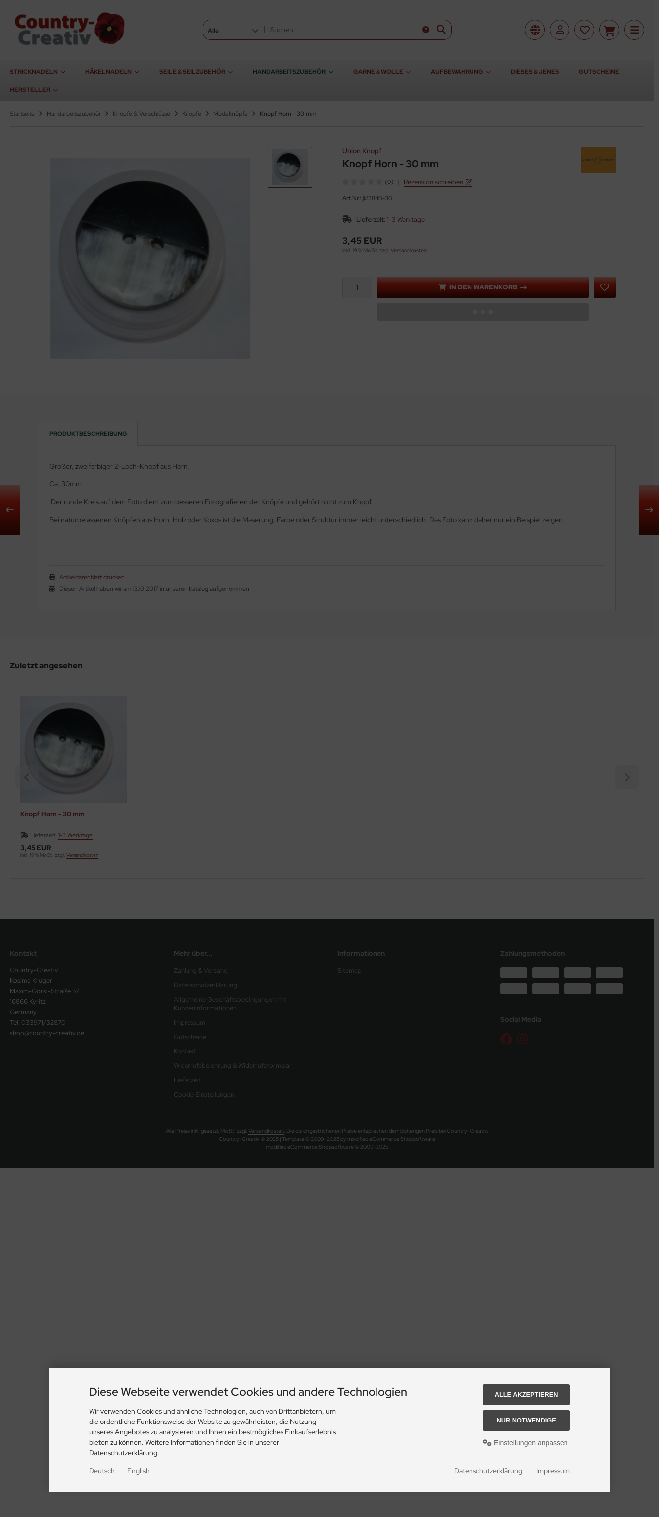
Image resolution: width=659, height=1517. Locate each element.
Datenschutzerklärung (488, 1470)
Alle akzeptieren (526, 1394)
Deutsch (102, 1470)
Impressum (553, 1470)
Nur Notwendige (526, 1420)
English (138, 1470)
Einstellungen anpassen (525, 1443)
